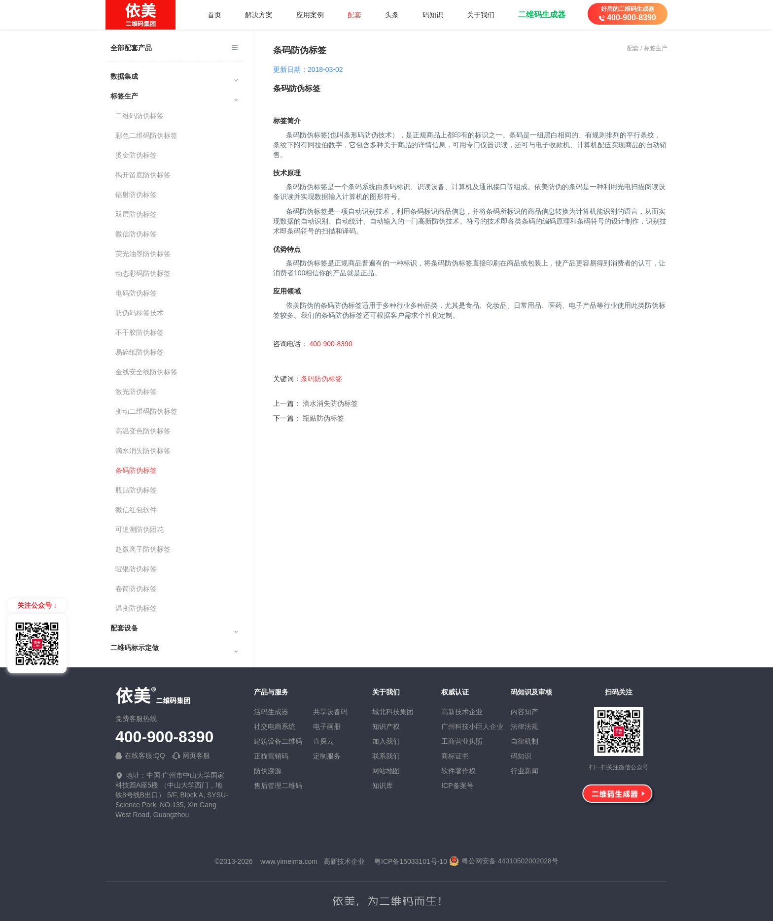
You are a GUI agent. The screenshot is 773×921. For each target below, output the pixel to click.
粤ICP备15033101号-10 (410, 861)
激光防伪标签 (136, 391)
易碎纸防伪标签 (139, 352)
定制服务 (327, 756)
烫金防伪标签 (136, 155)
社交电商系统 (274, 726)
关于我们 (480, 15)
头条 (392, 15)
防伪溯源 (267, 771)
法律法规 (524, 726)
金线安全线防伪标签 (146, 372)
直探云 (323, 741)
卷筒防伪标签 (136, 588)
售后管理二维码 (278, 785)
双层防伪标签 (136, 214)
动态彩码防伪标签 (143, 273)
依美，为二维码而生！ (386, 901)
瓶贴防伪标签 (136, 490)
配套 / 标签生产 (647, 48)
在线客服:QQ (140, 755)
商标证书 (455, 756)
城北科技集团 (393, 712)
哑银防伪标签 (136, 569)
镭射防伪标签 (136, 194)
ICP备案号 (457, 785)
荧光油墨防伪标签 (143, 254)
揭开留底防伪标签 (143, 175)
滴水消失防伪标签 (143, 451)
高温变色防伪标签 (143, 431)
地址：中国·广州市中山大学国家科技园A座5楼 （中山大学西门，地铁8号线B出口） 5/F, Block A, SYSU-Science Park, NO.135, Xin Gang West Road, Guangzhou (171, 795)
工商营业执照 (462, 741)
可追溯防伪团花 (139, 529)
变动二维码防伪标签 (146, 411)
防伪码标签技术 (139, 313)
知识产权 (386, 726)
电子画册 (327, 726)
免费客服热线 (136, 719)
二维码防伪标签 (139, 116)
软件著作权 (458, 771)
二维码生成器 (541, 14)
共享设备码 (330, 712)
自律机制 (524, 741)
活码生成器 (271, 712)
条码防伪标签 (136, 470)
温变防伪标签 (136, 608)
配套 (354, 15)
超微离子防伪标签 (143, 549)
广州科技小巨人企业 (472, 726)
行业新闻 (524, 771)
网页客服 (191, 755)
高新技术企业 (462, 712)
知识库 (382, 785)
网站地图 (386, 771)
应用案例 (310, 15)
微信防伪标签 (136, 234)
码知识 (432, 15)
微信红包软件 (136, 510)
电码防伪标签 (136, 293)
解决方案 (259, 15)
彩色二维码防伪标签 (146, 135)
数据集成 (174, 76)
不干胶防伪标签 (139, 332)
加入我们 (386, 741)
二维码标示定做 (174, 648)
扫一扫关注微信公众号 (618, 767)
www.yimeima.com (288, 861)
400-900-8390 (164, 737)
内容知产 (524, 712)
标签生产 (174, 96)
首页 (214, 15)
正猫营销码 (271, 756)
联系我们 (386, 756)
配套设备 (174, 628)
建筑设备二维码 (278, 741)
